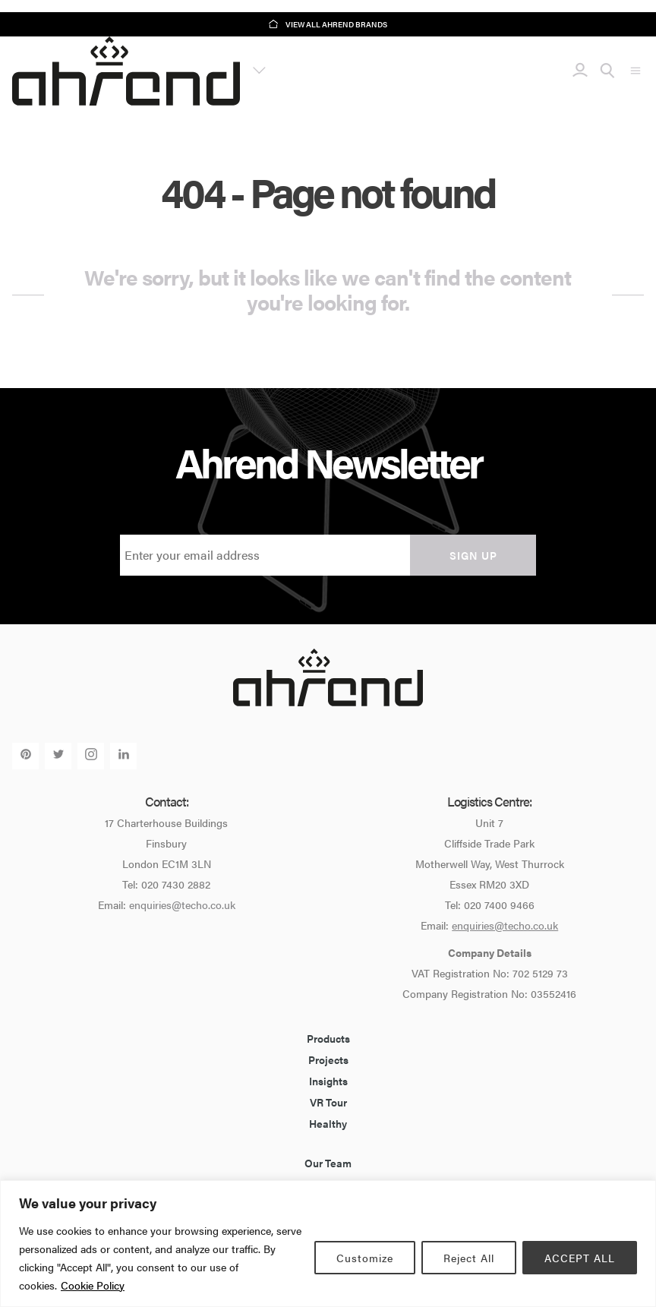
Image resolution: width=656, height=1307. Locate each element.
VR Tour (328, 1102)
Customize (364, 1257)
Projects (328, 1059)
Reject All (468, 1257)
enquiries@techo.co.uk (182, 904)
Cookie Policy (93, 1285)
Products (328, 1038)
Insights (328, 1080)
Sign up (473, 555)
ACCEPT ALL (579, 1257)
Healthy (328, 1123)
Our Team (328, 1162)
